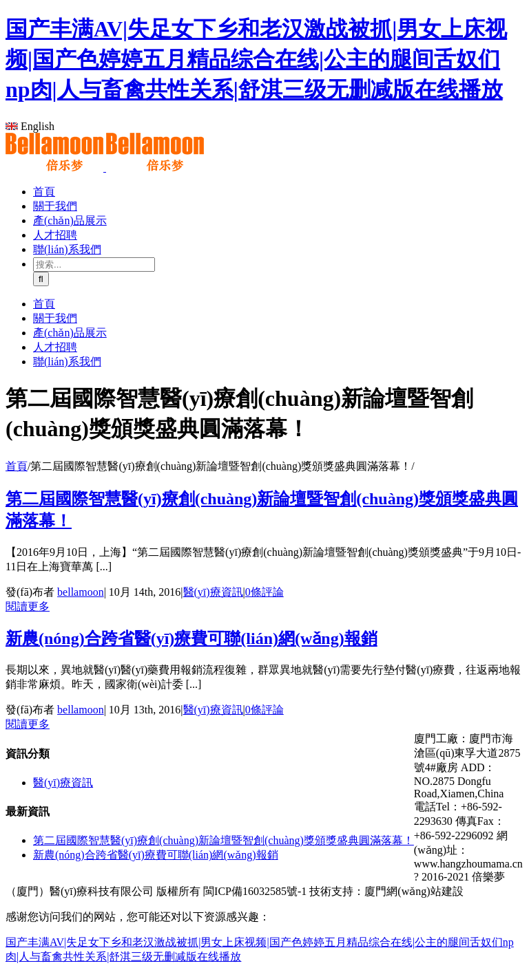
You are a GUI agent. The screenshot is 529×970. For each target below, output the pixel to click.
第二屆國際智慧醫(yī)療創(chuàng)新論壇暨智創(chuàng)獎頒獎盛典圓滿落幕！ (223, 840)
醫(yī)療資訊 (213, 592)
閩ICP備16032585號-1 (255, 891)
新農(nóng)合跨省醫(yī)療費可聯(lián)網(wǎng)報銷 (191, 638)
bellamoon (80, 592)
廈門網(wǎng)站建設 (413, 891)
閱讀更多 (28, 606)
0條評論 (264, 592)
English (30, 126)
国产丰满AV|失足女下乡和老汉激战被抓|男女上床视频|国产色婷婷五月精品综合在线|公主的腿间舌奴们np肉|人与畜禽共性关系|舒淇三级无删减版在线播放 (256, 59)
